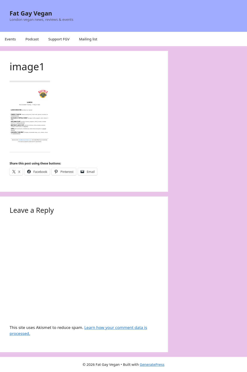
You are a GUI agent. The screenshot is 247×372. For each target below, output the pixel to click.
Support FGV (58, 39)
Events (10, 39)
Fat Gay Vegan (31, 13)
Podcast (32, 39)
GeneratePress (152, 364)
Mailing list (88, 39)
